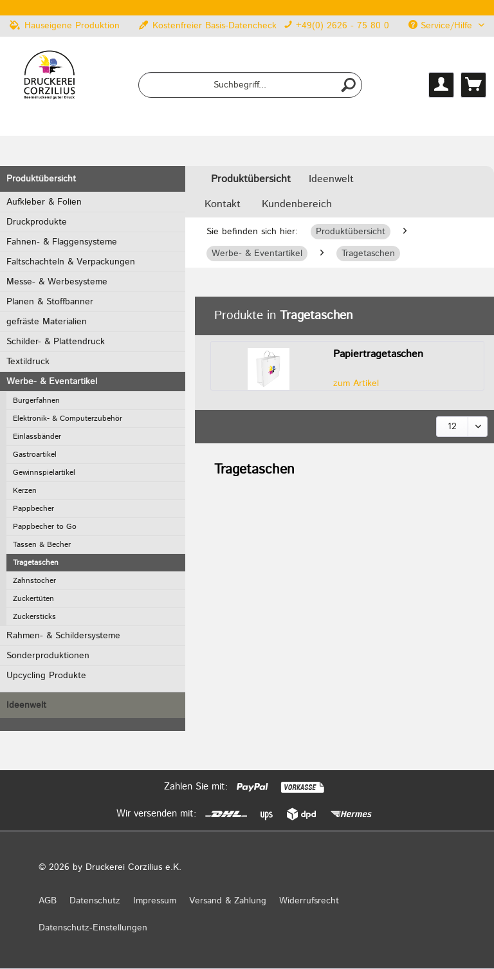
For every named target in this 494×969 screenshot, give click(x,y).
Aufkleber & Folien (44, 202)
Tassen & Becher (42, 544)
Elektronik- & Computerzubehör (67, 418)
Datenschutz (94, 900)
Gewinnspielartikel (44, 472)
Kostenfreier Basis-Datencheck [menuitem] (208, 25)
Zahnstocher (34, 580)
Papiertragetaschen (378, 355)
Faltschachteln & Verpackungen (70, 261)
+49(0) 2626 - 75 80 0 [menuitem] (336, 25)
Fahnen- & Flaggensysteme (61, 241)
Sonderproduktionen (47, 655)
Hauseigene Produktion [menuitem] (65, 25)
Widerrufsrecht (309, 900)
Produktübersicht (41, 178)
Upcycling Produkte (46, 675)
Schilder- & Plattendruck (55, 341)
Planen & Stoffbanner (49, 301)
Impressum (154, 900)
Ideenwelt (26, 705)
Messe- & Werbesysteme (56, 281)
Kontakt (223, 204)
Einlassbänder (37, 436)
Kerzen (25, 490)
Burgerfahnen (36, 400)
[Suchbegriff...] (250, 85)
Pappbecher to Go (45, 526)
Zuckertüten (33, 598)
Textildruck (28, 361)
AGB (48, 900)
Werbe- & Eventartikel (51, 381)
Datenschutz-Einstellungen (93, 927)
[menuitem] (250, 85)
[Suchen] (348, 84)
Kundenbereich (297, 204)
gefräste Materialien (46, 321)
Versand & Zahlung (227, 900)
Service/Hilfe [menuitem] (441, 25)
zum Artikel (356, 383)
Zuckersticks (34, 616)
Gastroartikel (35, 454)
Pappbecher (33, 508)
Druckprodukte (36, 222)
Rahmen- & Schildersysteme (63, 635)
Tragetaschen (36, 562)
